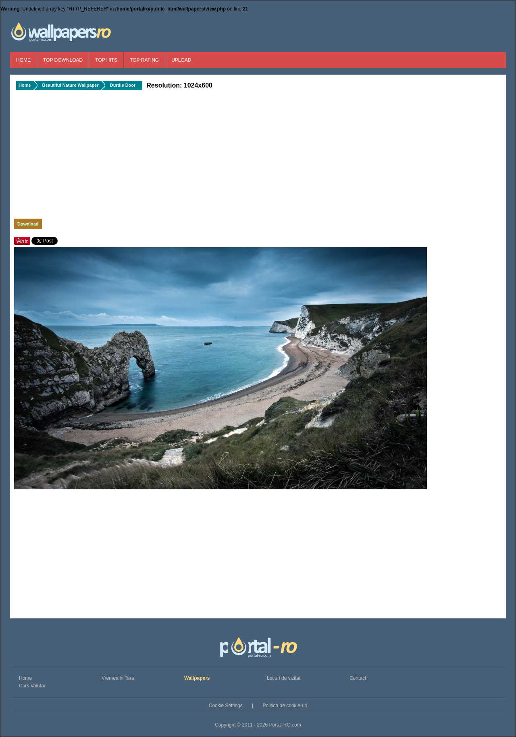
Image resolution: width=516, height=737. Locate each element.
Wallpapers (197, 678)
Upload (181, 60)
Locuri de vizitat (283, 678)
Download (28, 223)
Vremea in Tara (118, 678)
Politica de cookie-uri (285, 705)
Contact (358, 678)
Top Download (63, 60)
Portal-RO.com (285, 725)
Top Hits (106, 60)
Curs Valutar (32, 686)
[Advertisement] (149, 156)
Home (23, 60)
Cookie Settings (226, 705)
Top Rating (144, 60)
